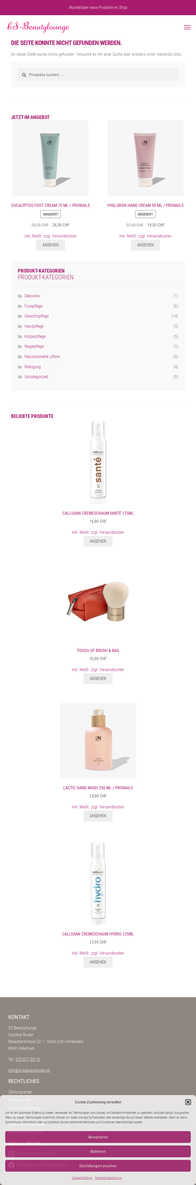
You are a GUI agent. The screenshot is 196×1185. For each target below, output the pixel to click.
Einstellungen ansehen (98, 1165)
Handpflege (34, 326)
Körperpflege (35, 336)
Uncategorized (36, 376)
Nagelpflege (34, 346)
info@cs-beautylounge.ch (29, 1070)
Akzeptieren (98, 1137)
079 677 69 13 (28, 1059)
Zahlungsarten (20, 1092)
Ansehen (50, 244)
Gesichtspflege (37, 316)
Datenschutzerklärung (108, 1178)
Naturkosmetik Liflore (42, 356)
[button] (188, 1102)
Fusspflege (33, 306)
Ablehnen (98, 1151)
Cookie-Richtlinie (82, 1178)
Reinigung (33, 366)
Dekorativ (32, 295)
